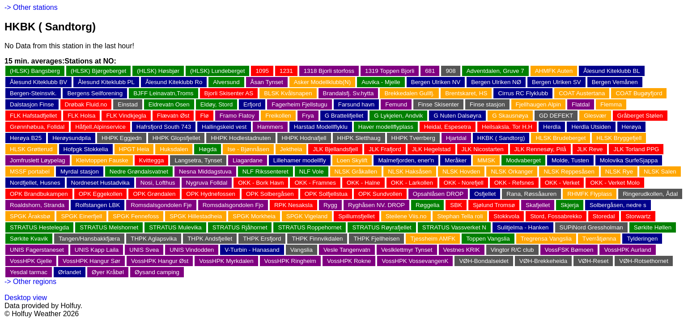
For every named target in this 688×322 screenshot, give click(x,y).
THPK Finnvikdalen (317, 238)
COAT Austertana (582, 93)
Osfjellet (485, 194)
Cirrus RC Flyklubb (523, 93)
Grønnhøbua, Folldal (37, 126)
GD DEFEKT (556, 115)
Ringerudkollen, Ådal (650, 194)
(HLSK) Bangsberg (35, 71)
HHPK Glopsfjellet (176, 138)
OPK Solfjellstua (326, 194)
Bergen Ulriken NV (435, 82)
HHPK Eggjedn (122, 138)
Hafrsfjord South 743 (163, 126)
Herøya (631, 126)
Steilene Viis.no (406, 216)
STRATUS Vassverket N (454, 227)
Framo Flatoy (237, 115)
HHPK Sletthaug (359, 138)
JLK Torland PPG (636, 149)
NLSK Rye (619, 171)
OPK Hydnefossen (210, 194)
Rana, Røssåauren (531, 194)
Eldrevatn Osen (169, 104)
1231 (286, 71)
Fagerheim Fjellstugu (299, 104)
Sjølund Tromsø (494, 205)
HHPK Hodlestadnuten (241, 138)
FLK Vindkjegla (126, 115)
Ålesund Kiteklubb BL (611, 71)
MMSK (486, 160)
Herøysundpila (71, 138)
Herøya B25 (26, 138)
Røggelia (427, 205)
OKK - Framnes (315, 182)
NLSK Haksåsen (410, 171)
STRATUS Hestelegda (39, 227)
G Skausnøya (510, 115)
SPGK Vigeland (306, 216)
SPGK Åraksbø (30, 216)
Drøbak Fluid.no (86, 104)
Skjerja (570, 205)
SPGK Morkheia (254, 216)
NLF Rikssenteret (265, 171)
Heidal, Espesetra (447, 126)
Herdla (552, 126)
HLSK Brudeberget (560, 138)
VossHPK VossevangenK (415, 261)
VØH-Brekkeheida (543, 261)
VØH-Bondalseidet (483, 261)
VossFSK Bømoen (569, 249)
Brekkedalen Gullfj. (409, 93)
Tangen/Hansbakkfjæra (89, 238)
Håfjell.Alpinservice (100, 126)
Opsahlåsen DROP (438, 194)
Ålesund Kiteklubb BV (38, 82)
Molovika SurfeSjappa (629, 160)
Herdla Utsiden (591, 126)
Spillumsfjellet (356, 216)
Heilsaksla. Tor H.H (507, 126)
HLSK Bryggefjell (618, 138)
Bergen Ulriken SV (556, 82)
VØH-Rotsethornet (643, 261)
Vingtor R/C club (512, 249)
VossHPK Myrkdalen (226, 261)
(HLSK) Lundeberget (217, 71)
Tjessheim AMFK (432, 238)
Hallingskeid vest (224, 126)
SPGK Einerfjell (81, 216)
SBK (456, 205)
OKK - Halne (363, 182)
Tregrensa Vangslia (546, 238)
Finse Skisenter (438, 104)
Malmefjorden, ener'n (406, 160)
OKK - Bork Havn (261, 182)
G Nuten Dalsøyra (457, 115)
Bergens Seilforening (95, 93)
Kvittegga (151, 160)
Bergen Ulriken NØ (496, 82)
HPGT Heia (134, 149)
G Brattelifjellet (344, 115)
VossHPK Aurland (627, 249)
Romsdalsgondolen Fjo (233, 205)
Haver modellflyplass (385, 126)
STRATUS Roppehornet (309, 227)
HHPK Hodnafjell (304, 138)
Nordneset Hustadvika (100, 182)
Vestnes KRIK (461, 249)
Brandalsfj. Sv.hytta (348, 93)
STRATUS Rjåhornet (240, 227)
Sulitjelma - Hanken (523, 227)
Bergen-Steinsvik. (33, 93)
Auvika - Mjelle (380, 82)
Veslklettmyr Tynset (407, 249)
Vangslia (301, 249)
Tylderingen (642, 238)
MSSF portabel (30, 171)
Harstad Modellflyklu (321, 126)
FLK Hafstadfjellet (33, 115)
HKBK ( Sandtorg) (501, 138)
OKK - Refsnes (514, 182)
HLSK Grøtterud (31, 149)
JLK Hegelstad (431, 149)
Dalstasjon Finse (32, 104)
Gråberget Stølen (640, 115)
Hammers (270, 126)
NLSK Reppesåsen (569, 171)
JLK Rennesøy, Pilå (540, 149)
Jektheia (291, 149)
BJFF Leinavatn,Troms (163, 93)
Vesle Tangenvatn (346, 249)
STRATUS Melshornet (109, 227)
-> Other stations (31, 7)
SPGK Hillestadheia (196, 216)
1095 (262, 71)
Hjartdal (456, 138)
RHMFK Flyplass (589, 194)
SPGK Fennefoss (136, 216)
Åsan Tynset (267, 82)
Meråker (456, 160)
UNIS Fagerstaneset (37, 249)
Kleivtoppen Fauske (102, 160)
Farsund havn (356, 104)
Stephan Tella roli (460, 216)
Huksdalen (174, 149)
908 (450, 71)
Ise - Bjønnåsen (248, 149)
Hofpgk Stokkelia (86, 149)
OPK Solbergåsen (270, 194)
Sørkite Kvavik (29, 238)
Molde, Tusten (570, 160)
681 (430, 71)
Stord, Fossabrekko (556, 216)
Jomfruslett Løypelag (37, 160)
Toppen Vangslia (488, 238)
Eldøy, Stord (216, 104)
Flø (204, 115)
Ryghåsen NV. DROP (376, 205)
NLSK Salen (660, 171)
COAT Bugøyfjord (639, 93)
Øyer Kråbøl (108, 272)
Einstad (127, 104)
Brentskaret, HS (466, 93)
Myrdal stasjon (79, 171)
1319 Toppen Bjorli (389, 71)
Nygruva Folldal (207, 182)
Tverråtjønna (599, 238)
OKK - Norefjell (464, 182)
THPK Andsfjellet (209, 238)
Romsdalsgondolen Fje (161, 205)
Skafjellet (538, 205)
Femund (396, 104)
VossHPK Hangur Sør (91, 261)
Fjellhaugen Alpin (538, 104)
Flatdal (581, 104)
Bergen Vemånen (615, 82)
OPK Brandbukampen (39, 194)
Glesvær (595, 115)
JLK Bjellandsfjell (335, 149)
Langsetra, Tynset (198, 160)
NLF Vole (311, 171)
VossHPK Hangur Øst (159, 261)
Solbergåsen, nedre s (618, 205)
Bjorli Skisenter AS (229, 93)
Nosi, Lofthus (157, 182)
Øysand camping (157, 272)
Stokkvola (506, 216)
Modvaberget (523, 160)
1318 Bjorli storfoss (329, 71)
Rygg (330, 205)
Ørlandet (69, 272)
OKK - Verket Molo (614, 182)
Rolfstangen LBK (97, 205)
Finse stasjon (487, 104)
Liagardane (248, 160)
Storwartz (637, 216)
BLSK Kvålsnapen (288, 93)
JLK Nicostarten (483, 149)
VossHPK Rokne (349, 261)
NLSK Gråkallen (356, 171)
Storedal (604, 216)
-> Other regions (30, 281)
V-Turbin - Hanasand (252, 249)
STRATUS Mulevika (175, 227)
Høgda (208, 149)
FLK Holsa (81, 115)
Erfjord (252, 104)
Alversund (226, 82)
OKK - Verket (562, 182)
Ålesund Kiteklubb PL (106, 82)
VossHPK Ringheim (290, 261)
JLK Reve (590, 149)
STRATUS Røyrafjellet (381, 227)
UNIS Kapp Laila (97, 249)
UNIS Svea (144, 249)
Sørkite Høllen (652, 227)
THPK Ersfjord (262, 238)
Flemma (611, 104)
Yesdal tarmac (28, 272)
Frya (308, 115)
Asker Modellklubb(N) (322, 82)
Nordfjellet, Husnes (35, 182)
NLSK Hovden (461, 171)
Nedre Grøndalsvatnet (139, 171)
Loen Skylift (352, 160)
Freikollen (278, 115)
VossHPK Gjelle (31, 261)
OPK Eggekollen (101, 194)
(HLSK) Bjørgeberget (98, 71)
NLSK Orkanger (512, 171)
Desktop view (25, 297)
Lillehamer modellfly (299, 160)
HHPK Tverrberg (413, 138)
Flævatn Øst (173, 115)
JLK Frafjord (385, 149)
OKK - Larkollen (412, 182)
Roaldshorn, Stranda (37, 205)
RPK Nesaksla (293, 205)
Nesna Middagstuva (205, 171)
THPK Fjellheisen (376, 238)
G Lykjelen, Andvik (398, 115)
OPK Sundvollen (380, 194)
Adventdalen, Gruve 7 (495, 71)
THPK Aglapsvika (154, 238)
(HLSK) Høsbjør (158, 71)
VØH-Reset (593, 261)
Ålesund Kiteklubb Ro (173, 82)
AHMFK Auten (554, 71)
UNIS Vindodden (192, 249)
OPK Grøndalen (154, 194)
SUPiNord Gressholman (591, 227)
